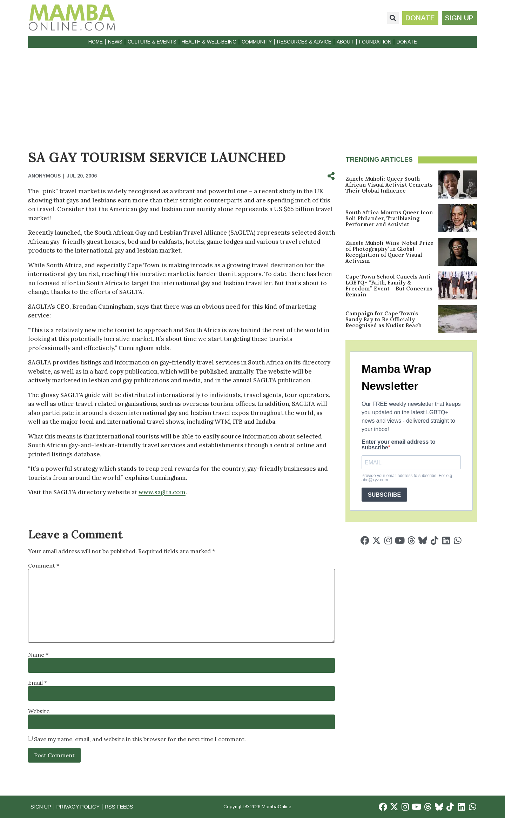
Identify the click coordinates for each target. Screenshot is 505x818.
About (345, 42)
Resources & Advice (304, 42)
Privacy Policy (80, 807)
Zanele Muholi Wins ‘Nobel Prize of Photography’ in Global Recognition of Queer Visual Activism (389, 252)
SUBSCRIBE (384, 495)
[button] (392, 18)
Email (37, 682)
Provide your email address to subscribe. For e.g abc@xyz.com (407, 478)
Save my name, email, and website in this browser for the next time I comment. (140, 739)
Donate (407, 42)
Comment (43, 565)
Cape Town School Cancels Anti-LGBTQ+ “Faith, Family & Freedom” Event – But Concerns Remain (389, 285)
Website (38, 711)
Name (38, 654)
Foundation (375, 42)
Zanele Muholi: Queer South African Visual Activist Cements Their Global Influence (389, 184)
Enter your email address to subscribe (399, 444)
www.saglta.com (162, 492)
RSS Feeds (123, 807)
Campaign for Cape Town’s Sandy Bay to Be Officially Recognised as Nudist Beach (383, 319)
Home (95, 42)
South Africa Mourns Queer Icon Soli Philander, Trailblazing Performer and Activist (389, 218)
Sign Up (41, 807)
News (115, 42)
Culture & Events (152, 42)
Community (257, 42)
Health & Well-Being (209, 42)
